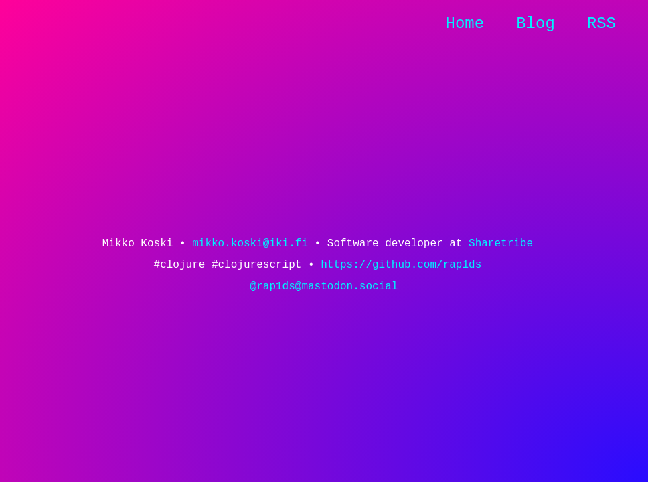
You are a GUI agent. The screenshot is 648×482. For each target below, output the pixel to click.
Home (465, 24)
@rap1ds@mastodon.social (324, 286)
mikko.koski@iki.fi (250, 244)
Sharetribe (501, 244)
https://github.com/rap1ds (401, 265)
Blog (535, 24)
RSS (601, 24)
